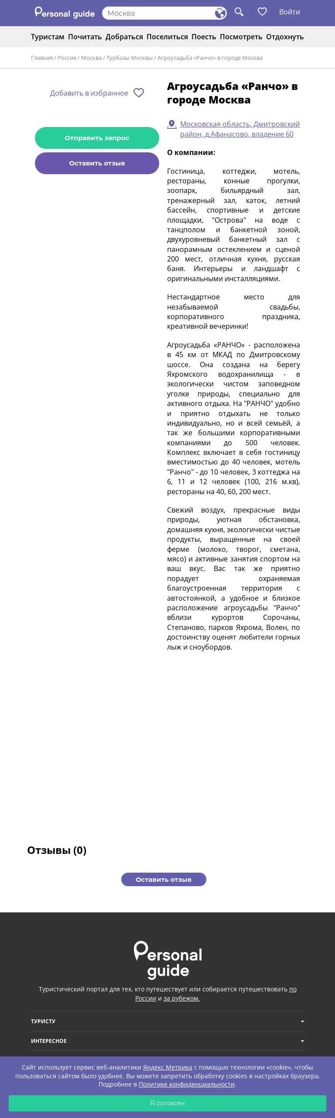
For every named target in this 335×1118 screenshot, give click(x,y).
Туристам (48, 36)
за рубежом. (182, 998)
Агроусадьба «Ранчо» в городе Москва (210, 58)
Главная (42, 58)
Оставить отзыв (97, 163)
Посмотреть (241, 36)
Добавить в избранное (89, 93)
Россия (67, 58)
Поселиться (167, 36)
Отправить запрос (97, 138)
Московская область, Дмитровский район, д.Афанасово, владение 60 (240, 128)
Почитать (85, 36)
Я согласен (167, 1103)
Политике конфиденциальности (187, 1084)
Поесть (203, 36)
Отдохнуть (285, 36)
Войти (289, 12)
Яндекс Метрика (167, 1067)
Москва (91, 58)
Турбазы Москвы (129, 58)
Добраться (124, 36)
